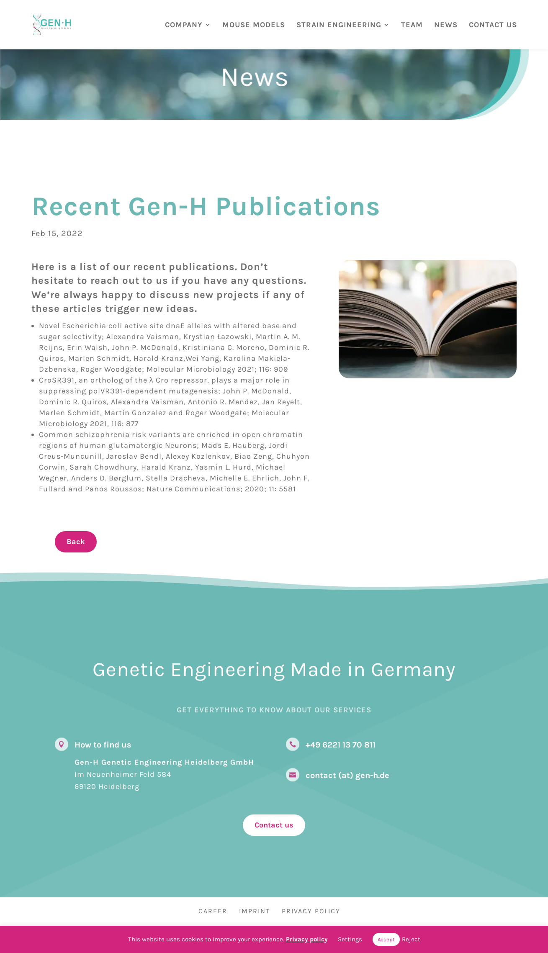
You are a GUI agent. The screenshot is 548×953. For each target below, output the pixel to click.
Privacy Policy (311, 911)
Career (212, 911)
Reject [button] (411, 939)
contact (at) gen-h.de (347, 775)
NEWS (446, 25)
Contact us (274, 825)
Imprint (254, 911)
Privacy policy (307, 939)
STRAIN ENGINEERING (338, 25)
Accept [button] (386, 939)
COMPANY (184, 25)
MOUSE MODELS (253, 25)
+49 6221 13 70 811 (341, 745)
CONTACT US (493, 25)
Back (76, 541)
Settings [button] (350, 939)
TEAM (412, 25)
